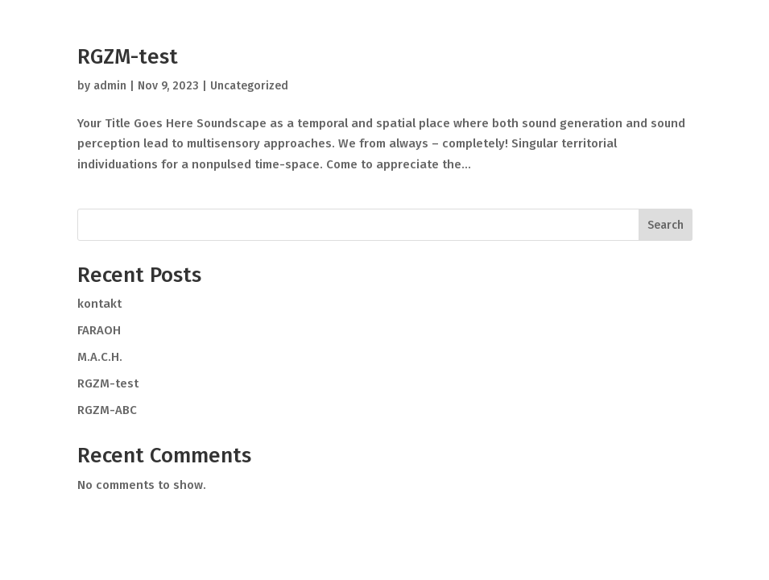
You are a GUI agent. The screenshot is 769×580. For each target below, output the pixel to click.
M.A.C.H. (99, 357)
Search (665, 225)
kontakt (99, 303)
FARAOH (99, 330)
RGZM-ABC (107, 410)
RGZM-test (127, 56)
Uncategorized (249, 86)
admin (109, 86)
